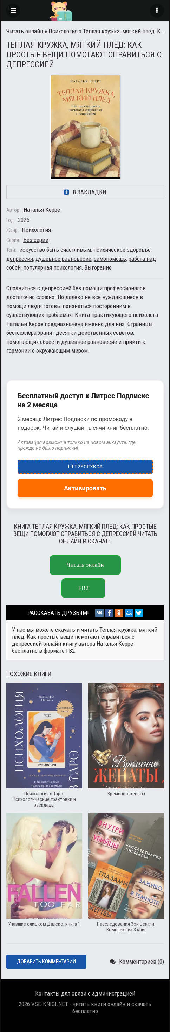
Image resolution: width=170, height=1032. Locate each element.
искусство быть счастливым (55, 249)
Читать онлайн (24, 31)
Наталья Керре (42, 209)
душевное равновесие (63, 258)
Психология (63, 31)
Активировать (85, 488)
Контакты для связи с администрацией (85, 993)
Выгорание (98, 267)
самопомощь (110, 258)
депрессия (19, 258)
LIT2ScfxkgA (85, 465)
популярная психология (52, 267)
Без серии (35, 239)
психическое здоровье (122, 249)
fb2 (83, 588)
